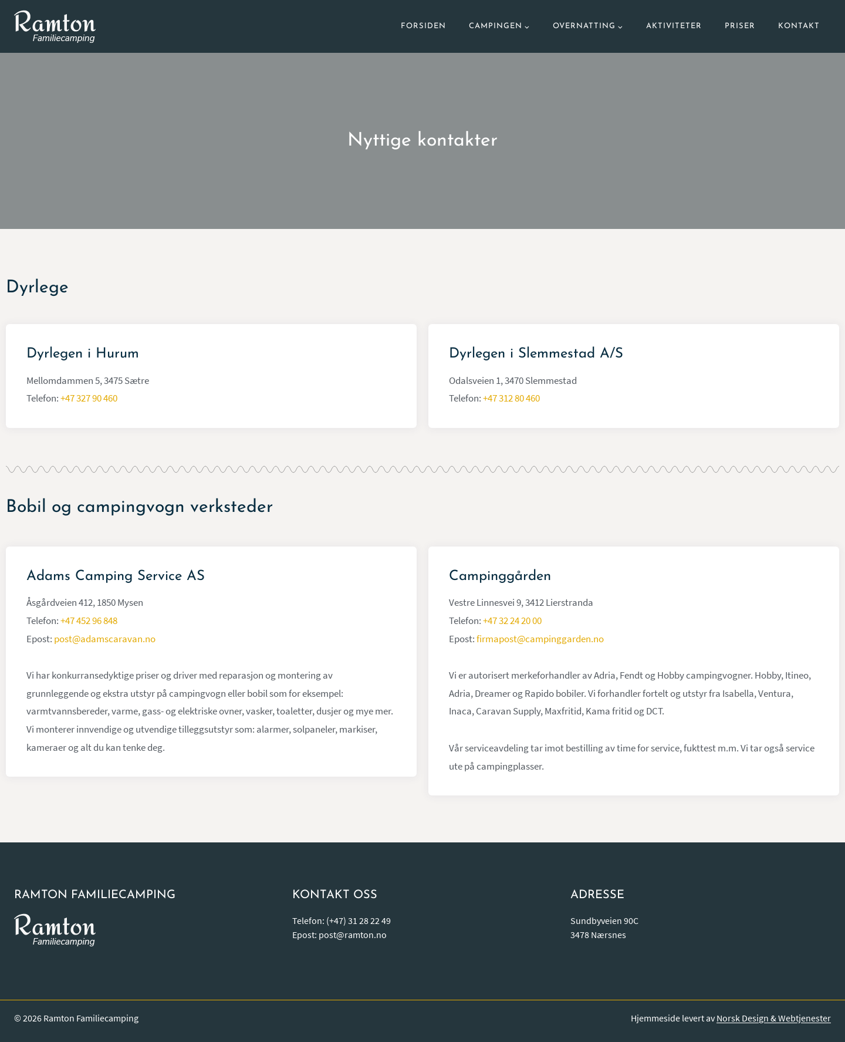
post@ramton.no (353, 934)
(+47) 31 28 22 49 (358, 920)
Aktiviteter (674, 26)
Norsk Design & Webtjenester (773, 1018)
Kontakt (799, 26)
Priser (740, 26)
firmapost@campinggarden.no (540, 638)
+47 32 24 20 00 (512, 620)
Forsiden (423, 26)
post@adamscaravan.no (105, 638)
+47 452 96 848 (88, 620)
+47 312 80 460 (511, 398)
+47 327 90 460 (88, 398)
